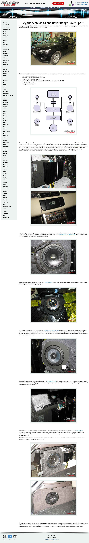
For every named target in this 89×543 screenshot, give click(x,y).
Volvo (5, 209)
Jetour (5, 120)
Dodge (5, 69)
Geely (4, 89)
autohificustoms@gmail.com (51, 539)
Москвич (6, 217)
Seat (4, 175)
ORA (4, 158)
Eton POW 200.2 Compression (67, 234)
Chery (5, 51)
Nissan (5, 151)
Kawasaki (6, 124)
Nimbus (5, 149)
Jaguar (5, 115)
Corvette (6, 60)
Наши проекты (32, 7)
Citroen (5, 58)
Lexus (5, 133)
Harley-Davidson (8, 95)
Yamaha (5, 213)
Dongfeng (6, 71)
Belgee (5, 33)
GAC (4, 87)
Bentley (5, 36)
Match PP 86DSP (78, 146)
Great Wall (6, 93)
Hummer (5, 102)
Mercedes (6, 142)
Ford (4, 84)
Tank (4, 200)
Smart (5, 184)
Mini (4, 144)
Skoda (5, 182)
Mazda (5, 140)
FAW (4, 78)
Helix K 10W (79, 430)
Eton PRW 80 (48, 282)
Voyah (5, 211)
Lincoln (5, 135)
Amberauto (6, 29)
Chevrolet (6, 53)
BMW (4, 38)
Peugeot (5, 160)
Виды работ (57, 7)
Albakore (6, 24)
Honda (5, 100)
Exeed (5, 75)
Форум (38, 3)
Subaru (5, 191)
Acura (5, 22)
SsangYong (6, 189)
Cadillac (5, 44)
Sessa (4, 180)
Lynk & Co (6, 138)
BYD (4, 42)
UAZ (4, 204)
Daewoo (5, 64)
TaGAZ (5, 198)
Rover (5, 169)
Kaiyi (4, 122)
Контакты (43, 3)
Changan (6, 49)
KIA (4, 127)
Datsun (5, 67)
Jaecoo (5, 113)
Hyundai (5, 104)
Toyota (5, 202)
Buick (4, 40)
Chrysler (5, 56)
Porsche (5, 164)
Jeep (4, 118)
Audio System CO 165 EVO (52, 330)
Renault (5, 166)
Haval (5, 98)
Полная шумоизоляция (45, 7)
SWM (4, 195)
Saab (4, 171)
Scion (5, 173)
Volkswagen (7, 206)
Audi (4, 31)
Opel (4, 155)
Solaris (5, 186)
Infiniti (5, 107)
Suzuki (5, 193)
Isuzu (4, 109)
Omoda (5, 153)
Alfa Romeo (6, 27)
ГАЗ (4, 215)
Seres (4, 178)
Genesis (5, 91)
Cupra (5, 62)
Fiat (4, 82)
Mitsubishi (6, 146)
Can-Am (5, 47)
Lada (4, 129)
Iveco (4, 111)
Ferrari (5, 80)
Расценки (32, 3)
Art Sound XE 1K (52, 381)
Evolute (5, 73)
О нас (26, 3)
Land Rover (6, 131)
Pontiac (5, 162)
